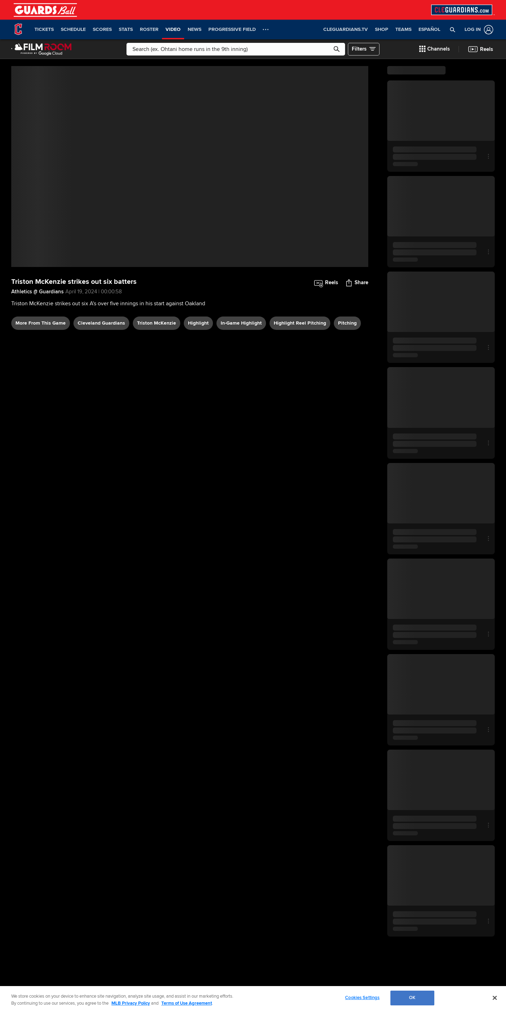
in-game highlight (241, 323)
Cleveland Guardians (101, 323)
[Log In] (477, 30)
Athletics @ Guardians (37, 291)
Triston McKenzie (156, 323)
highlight (198, 323)
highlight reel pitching (300, 323)
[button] (452, 29)
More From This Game (40, 323)
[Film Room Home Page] (41, 49)
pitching (347, 323)
